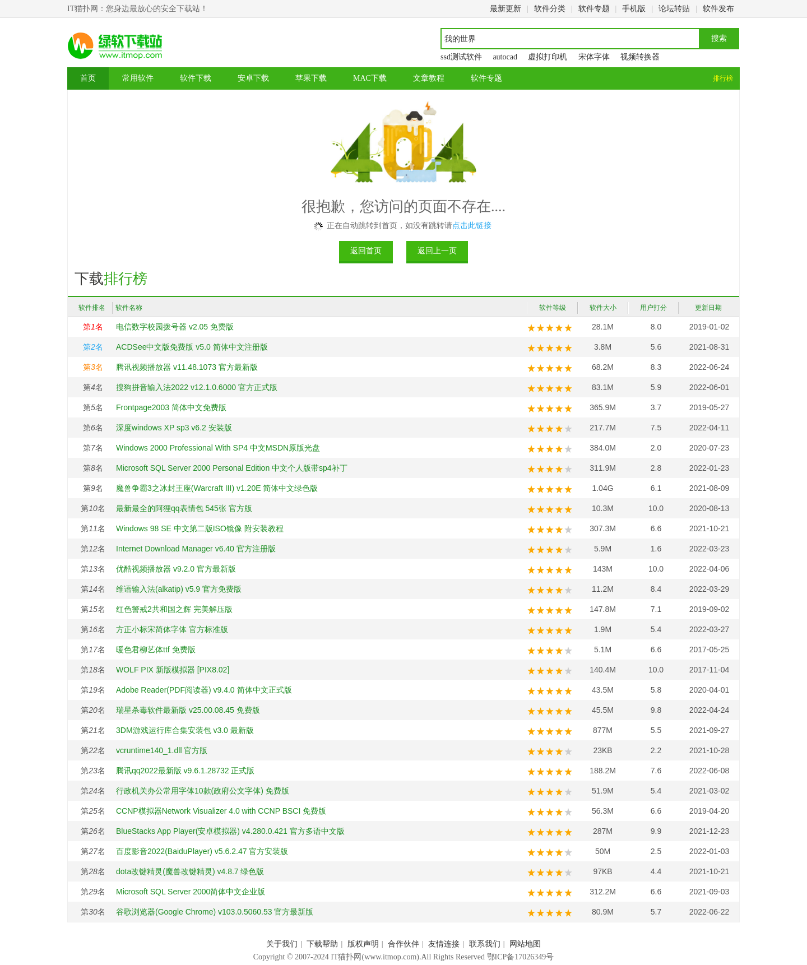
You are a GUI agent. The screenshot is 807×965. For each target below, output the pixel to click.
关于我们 (282, 944)
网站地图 (525, 944)
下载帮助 (322, 944)
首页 (88, 78)
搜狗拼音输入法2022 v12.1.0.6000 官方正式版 (196, 387)
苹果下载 (311, 78)
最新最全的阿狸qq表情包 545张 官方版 (184, 508)
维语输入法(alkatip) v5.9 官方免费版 (179, 588)
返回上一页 (437, 251)
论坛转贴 (674, 8)
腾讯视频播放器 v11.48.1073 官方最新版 (187, 367)
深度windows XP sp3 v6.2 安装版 (174, 427)
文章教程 (428, 78)
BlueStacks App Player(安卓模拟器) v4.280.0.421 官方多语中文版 (230, 831)
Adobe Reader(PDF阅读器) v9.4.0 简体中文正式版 (204, 689)
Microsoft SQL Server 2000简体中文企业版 (190, 891)
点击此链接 (471, 225)
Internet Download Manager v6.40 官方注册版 (196, 548)
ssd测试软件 (461, 57)
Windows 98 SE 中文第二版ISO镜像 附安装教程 (200, 528)
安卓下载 (253, 78)
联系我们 (484, 944)
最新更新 (505, 8)
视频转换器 (640, 57)
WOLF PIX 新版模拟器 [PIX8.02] (172, 669)
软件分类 (549, 8)
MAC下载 (370, 78)
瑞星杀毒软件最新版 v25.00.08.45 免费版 (188, 710)
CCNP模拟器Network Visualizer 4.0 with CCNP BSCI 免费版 (221, 810)
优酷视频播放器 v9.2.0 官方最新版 (176, 568)
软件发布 (718, 8)
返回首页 (366, 251)
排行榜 (723, 78)
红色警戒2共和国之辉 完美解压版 (174, 609)
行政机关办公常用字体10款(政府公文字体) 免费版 (202, 790)
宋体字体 (594, 57)
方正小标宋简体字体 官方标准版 (172, 629)
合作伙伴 (403, 944)
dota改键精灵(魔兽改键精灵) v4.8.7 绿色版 (190, 871)
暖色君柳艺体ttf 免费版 (156, 649)
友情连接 (444, 944)
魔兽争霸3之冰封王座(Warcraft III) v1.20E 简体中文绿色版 (217, 488)
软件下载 (195, 78)
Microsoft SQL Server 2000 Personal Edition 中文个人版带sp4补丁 (231, 467)
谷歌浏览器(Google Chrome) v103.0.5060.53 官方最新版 (214, 911)
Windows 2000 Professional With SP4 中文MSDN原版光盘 (218, 447)
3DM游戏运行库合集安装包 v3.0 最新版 (185, 730)
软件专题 (594, 8)
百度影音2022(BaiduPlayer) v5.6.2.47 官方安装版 (202, 851)
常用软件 (138, 78)
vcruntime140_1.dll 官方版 (161, 750)
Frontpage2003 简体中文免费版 (171, 407)
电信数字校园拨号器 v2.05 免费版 (175, 326)
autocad (505, 57)
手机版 (634, 8)
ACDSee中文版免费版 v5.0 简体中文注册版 (192, 346)
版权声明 (363, 944)
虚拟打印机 (547, 57)
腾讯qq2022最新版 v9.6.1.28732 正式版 (185, 770)
